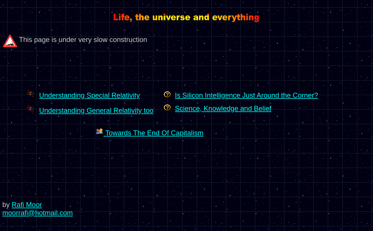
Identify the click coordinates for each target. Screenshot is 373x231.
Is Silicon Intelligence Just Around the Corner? (246, 95)
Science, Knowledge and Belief (223, 108)
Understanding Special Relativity (89, 95)
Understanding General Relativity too (96, 110)
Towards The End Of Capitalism (149, 133)
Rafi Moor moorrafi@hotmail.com (37, 209)
